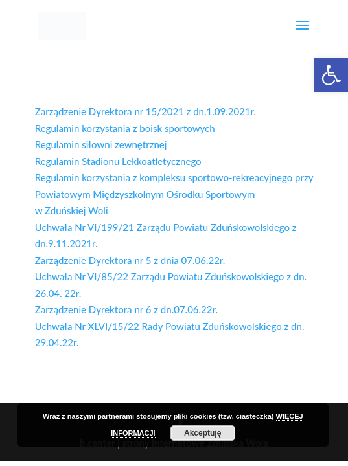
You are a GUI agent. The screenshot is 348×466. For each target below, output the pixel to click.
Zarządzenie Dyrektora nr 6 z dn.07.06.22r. (126, 309)
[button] (331, 75)
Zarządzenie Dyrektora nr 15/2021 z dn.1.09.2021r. (145, 111)
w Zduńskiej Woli (71, 210)
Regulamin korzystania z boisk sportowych (125, 128)
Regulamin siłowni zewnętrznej (101, 144)
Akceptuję (202, 433)
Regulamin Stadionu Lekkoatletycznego (119, 161)
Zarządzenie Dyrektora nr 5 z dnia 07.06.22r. (130, 260)
